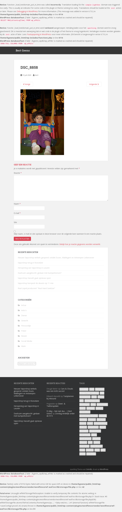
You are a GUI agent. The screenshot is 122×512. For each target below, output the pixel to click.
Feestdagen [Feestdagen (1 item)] (84, 406)
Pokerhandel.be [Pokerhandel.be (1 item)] (100, 425)
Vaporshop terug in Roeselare (30, 264)
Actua (23, 307)
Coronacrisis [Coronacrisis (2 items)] (85, 398)
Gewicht (24, 322)
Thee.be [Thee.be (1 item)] (83, 444)
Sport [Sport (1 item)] (94, 436)
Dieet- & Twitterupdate (56, 406)
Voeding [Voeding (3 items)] (90, 451)
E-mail (17, 214)
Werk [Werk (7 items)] (97, 451)
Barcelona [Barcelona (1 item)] (100, 391)
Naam (17, 205)
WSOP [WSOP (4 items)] (82, 455)
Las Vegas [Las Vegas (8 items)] (101, 421)
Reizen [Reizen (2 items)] (102, 429)
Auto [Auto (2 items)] (92, 391)
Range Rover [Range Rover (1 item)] (93, 429)
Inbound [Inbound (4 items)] (103, 417)
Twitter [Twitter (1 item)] (96, 444)
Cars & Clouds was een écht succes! (60, 391)
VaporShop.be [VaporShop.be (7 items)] (96, 448)
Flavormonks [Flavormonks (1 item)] (102, 406)
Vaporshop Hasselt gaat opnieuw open (34, 279)
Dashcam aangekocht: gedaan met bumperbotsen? (39, 274)
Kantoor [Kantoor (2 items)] (83, 421)
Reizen (24, 337)
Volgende (94, 85)
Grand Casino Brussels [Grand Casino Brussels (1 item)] (88, 417)
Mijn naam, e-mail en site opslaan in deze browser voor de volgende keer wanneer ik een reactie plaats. (58, 235)
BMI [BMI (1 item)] (102, 394)
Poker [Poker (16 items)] (90, 425)
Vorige (26, 85)
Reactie (18, 174)
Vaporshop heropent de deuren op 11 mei (35, 284)
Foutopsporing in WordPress (39, 34)
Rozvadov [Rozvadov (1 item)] (84, 432)
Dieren (24, 317)
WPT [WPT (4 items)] (103, 451)
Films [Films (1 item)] (93, 406)
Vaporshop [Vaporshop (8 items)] (84, 448)
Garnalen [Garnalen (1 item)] (90, 410)
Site (15, 224)
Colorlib (89, 471)
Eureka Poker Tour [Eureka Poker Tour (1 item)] (92, 402)
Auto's (24, 312)
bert (36, 76)
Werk (23, 347)
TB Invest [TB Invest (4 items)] (96, 440)
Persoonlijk (26, 327)
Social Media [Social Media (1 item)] (85, 436)
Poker (23, 332)
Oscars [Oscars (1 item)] (83, 425)
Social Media (26, 342)
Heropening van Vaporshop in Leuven (34, 269)
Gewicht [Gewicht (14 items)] (99, 410)
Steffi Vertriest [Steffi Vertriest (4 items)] (85, 440)
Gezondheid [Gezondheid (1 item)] (84, 413)
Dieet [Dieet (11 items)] (94, 398)
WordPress (104, 471)
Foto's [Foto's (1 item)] (82, 410)
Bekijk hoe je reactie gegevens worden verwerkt (79, 245)
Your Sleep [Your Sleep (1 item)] (91, 455)
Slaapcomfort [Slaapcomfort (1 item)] (95, 432)
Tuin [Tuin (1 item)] (90, 444)
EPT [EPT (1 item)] (81, 402)
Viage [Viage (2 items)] (82, 451)
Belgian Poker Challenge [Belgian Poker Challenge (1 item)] (89, 394)
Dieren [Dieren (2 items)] (100, 398)
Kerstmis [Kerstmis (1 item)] (92, 421)
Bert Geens (23, 51)
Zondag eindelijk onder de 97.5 (61, 416)
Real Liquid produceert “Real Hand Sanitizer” (36, 289)
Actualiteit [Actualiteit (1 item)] (84, 391)
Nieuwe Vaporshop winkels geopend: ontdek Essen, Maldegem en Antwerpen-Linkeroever (56, 259)
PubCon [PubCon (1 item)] (83, 429)
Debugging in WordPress (27, 11)
